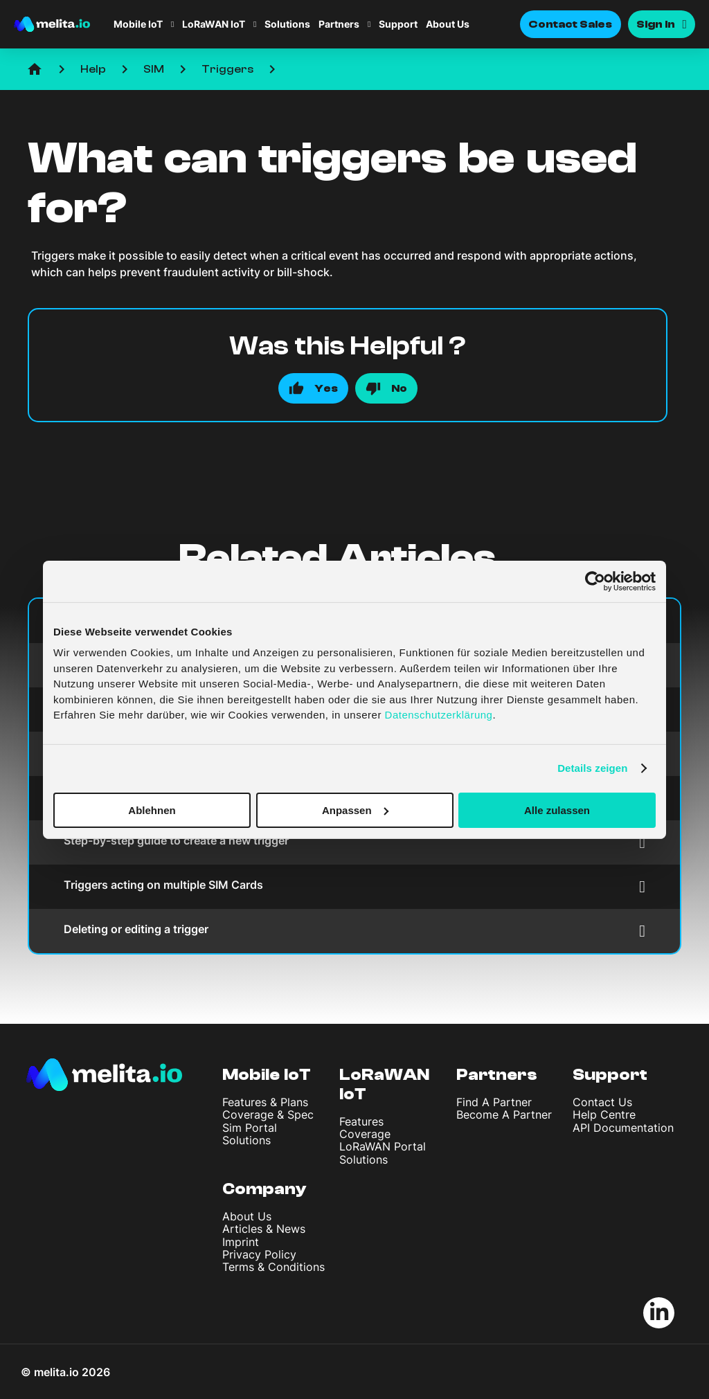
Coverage (365, 1134)
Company (264, 1189)
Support (398, 24)
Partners (338, 24)
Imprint (240, 1242)
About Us (447, 24)
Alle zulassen (557, 809)
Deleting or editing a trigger (354, 930)
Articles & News (263, 1229)
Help (93, 69)
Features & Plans (265, 1102)
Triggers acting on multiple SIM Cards (354, 886)
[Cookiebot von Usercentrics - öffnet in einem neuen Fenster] (595, 580)
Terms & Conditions (273, 1267)
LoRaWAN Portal (382, 1146)
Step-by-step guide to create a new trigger (354, 842)
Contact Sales (570, 24)
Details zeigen (592, 768)
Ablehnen (151, 809)
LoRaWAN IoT (213, 24)
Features (361, 1121)
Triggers (227, 69)
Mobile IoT (138, 24)
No (399, 388)
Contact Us (602, 1102)
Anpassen (355, 809)
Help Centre (604, 1114)
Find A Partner (494, 1102)
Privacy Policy (259, 1254)
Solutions (287, 24)
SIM (153, 69)
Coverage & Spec (268, 1114)
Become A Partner (504, 1114)
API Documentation (623, 1128)
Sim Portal (249, 1128)
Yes (326, 388)
